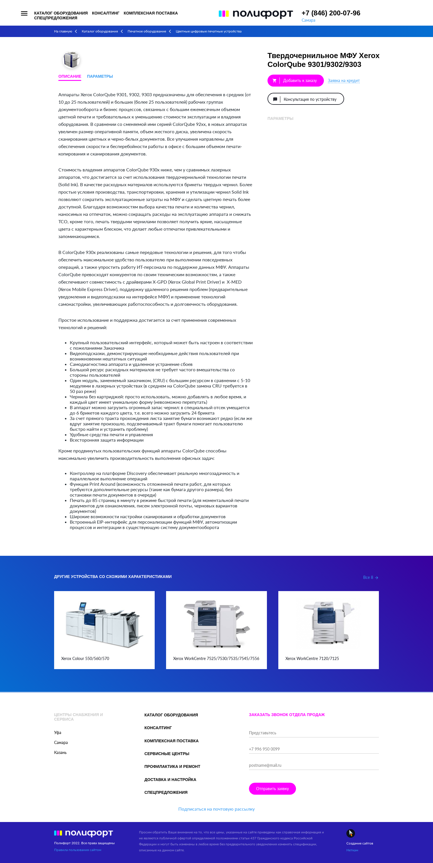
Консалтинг (105, 13)
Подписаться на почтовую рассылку (216, 808)
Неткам (352, 850)
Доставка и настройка (170, 779)
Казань (60, 752)
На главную (63, 31)
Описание (69, 76)
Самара (308, 20)
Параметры (100, 76)
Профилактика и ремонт (172, 766)
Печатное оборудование (147, 31)
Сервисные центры (166, 753)
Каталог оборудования (61, 13)
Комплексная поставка (151, 13)
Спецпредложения (55, 18)
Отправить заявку (272, 788)
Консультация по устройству (304, 99)
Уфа (57, 732)
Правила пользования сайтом (77, 850)
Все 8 (371, 577)
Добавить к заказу (294, 80)
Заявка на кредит (344, 80)
